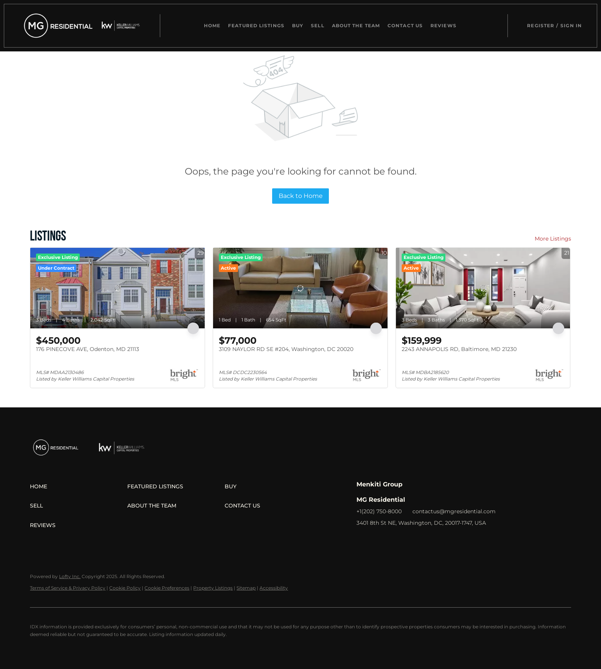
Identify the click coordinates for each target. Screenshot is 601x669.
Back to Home (301, 195)
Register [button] (540, 25)
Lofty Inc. (69, 576)
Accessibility (273, 588)
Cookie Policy (125, 588)
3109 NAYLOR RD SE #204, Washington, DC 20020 (286, 349)
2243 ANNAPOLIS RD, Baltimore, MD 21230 (459, 349)
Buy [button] (297, 25)
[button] (56, 26)
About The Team (356, 25)
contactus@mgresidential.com (454, 511)
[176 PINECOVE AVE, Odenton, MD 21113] (117, 288)
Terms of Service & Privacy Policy (67, 588)
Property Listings (213, 588)
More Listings (553, 238)
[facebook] (362, 540)
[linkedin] (377, 540)
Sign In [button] (571, 25)
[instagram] (408, 540)
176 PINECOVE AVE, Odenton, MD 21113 (87, 349)
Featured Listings (256, 25)
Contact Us (405, 25)
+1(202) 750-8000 (379, 511)
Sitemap (246, 588)
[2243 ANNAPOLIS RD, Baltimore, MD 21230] (483, 288)
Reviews (443, 25)
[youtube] (423, 540)
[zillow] (393, 540)
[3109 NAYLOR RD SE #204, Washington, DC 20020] (300, 288)
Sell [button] (317, 25)
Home (212, 25)
